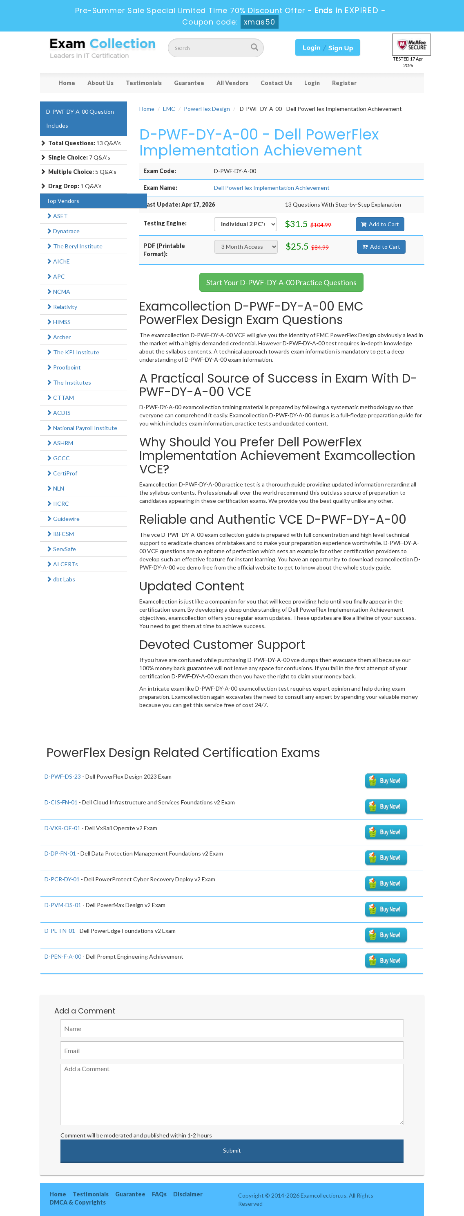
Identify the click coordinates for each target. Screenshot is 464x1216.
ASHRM (59, 442)
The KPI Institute (72, 352)
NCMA (58, 291)
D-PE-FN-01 (60, 930)
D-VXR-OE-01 (62, 827)
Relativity (61, 306)
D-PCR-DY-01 (62, 879)
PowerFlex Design (207, 108)
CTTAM (60, 397)
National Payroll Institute (81, 427)
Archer (58, 336)
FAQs (159, 1194)
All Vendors (232, 82)
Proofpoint (63, 367)
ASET (57, 215)
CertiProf (61, 473)
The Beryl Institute (74, 246)
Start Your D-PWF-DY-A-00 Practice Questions (281, 282)
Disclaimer (188, 1194)
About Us (100, 82)
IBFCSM (60, 533)
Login (312, 82)
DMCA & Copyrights (77, 1202)
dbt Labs (60, 579)
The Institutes (68, 382)
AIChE (58, 261)
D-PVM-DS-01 (63, 904)
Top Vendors (62, 200)
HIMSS (58, 321)
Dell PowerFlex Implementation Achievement (272, 187)
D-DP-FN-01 (60, 853)
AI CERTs (62, 564)
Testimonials (144, 82)
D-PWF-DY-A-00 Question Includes (80, 118)
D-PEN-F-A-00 (63, 956)
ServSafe (61, 548)
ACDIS (58, 412)
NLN (55, 488)
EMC (169, 108)
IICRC (57, 503)
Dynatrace (63, 230)
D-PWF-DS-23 (63, 776)
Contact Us (276, 82)
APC (55, 276)
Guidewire (63, 518)
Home (66, 82)
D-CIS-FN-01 (61, 802)
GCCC (58, 458)
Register (344, 82)
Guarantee (189, 82)
